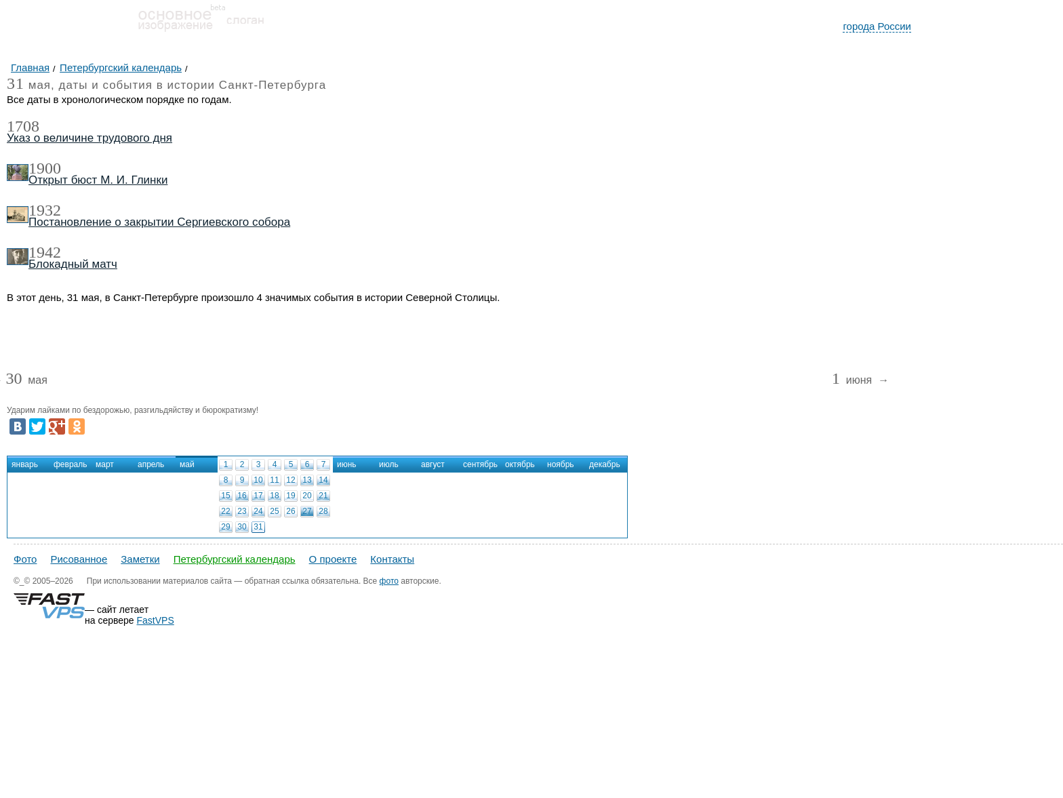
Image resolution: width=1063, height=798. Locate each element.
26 (290, 511)
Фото (25, 559)
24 (258, 511)
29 (225, 527)
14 (323, 480)
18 (274, 495)
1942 (44, 252)
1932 (44, 210)
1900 (44, 168)
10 (258, 480)
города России (877, 26)
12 (290, 480)
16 (241, 495)
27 (306, 511)
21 (323, 495)
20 (306, 495)
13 (306, 480)
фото (389, 581)
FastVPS (155, 620)
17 (258, 495)
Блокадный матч (72, 264)
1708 (23, 126)
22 (225, 511)
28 (323, 511)
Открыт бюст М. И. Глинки (97, 180)
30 (241, 527)
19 (290, 495)
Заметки (140, 559)
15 (225, 495)
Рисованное (78, 559)
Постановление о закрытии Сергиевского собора (159, 222)
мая (26, 380)
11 (274, 480)
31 (258, 527)
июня (853, 380)
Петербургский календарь (235, 559)
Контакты (392, 559)
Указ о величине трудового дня (89, 138)
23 (241, 511)
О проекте (333, 559)
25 (274, 511)
